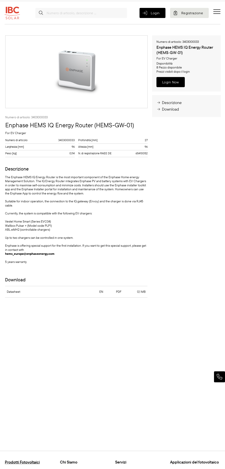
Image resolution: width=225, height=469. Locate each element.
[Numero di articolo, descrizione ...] (81, 13)
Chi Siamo (68, 462)
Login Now (170, 82)
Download (167, 109)
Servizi (120, 462)
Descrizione (169, 102)
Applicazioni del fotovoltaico (194, 462)
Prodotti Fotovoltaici (22, 462)
